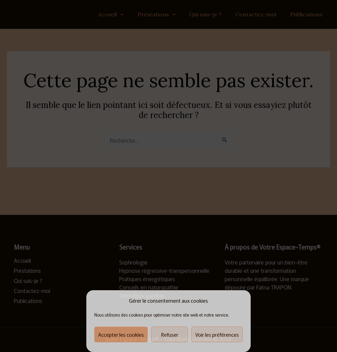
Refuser (169, 334)
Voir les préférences (217, 334)
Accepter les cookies (121, 334)
